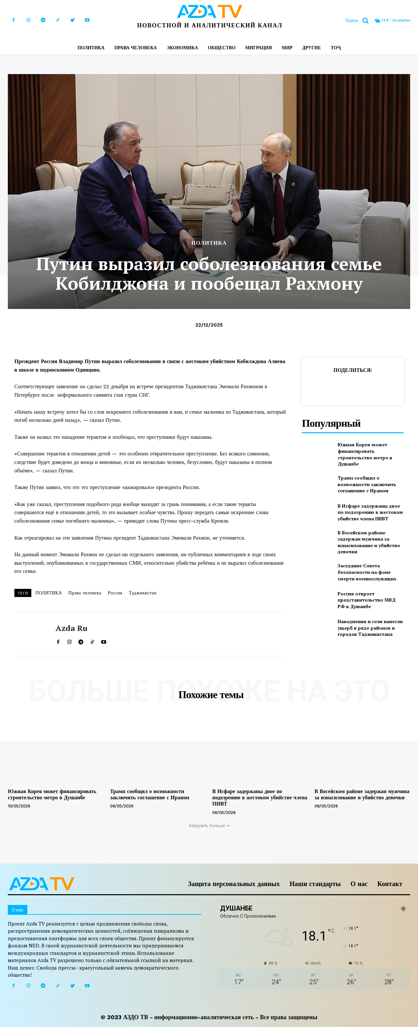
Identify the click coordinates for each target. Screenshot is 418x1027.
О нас (359, 884)
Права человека (85, 592)
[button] (359, 20)
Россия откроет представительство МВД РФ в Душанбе (367, 599)
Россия (115, 592)
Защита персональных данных (234, 884)
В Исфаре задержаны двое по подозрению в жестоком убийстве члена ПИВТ (370, 512)
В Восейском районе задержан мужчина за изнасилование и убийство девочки (369, 542)
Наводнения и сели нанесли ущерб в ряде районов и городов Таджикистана (370, 627)
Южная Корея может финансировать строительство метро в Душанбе (365, 454)
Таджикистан (142, 592)
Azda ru (72, 628)
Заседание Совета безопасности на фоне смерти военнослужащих (367, 571)
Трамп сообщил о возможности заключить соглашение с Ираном (367, 484)
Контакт (390, 884)
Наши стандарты (315, 884)
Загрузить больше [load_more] (209, 825)
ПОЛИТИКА (209, 243)
